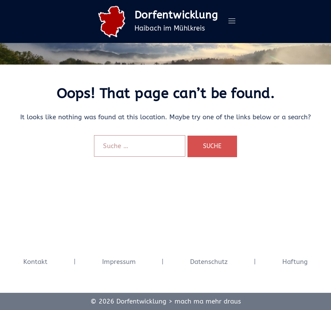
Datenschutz (209, 262)
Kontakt (35, 262)
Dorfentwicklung (176, 15)
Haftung (295, 262)
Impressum (119, 262)
